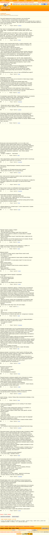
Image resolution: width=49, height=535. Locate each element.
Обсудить (11, 25)
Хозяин (19, 248)
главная (2, 528)
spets (18, 348)
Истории (11, 0)
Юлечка (19, 242)
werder (19, 209)
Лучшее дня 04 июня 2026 (4, 2)
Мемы (18, 0)
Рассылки (21, 2)
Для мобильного (16, 2)
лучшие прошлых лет (19, 526)
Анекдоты (3, 0)
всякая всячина (26, 526)
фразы (13, 528)
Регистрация (47, 2)
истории (6, 528)
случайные (32, 526)
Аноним (19, 284)
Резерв (19, 400)
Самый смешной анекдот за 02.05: (8, 519)
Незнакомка (20, 101)
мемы (10, 528)
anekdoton (19, 25)
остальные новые (12, 526)
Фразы (25, 0)
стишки (17, 528)
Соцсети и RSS (25, 2)
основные (6, 526)
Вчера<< (2, 514)
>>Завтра (9, 514)
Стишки (32, 0)
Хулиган (19, 92)
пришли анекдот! (45, 528)
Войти (43, 2)
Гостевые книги (31, 2)
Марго (19, 74)
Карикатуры (39, 0)
